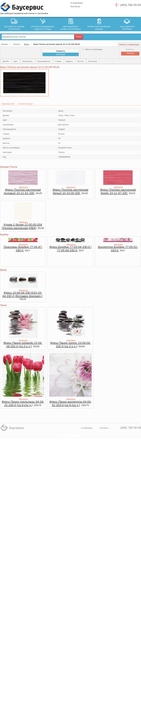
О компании (76, 2)
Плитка (16, 44)
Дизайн (6, 61)
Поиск (78, 37)
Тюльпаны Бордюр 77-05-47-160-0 (22, 248)
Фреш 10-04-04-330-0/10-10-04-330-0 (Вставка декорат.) (22, 294)
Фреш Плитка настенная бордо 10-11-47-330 (118, 191)
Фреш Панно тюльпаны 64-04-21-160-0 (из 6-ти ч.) (23, 403)
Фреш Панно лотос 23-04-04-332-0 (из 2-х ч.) (70, 344)
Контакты (75, 6)
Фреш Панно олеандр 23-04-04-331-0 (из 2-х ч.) (22, 344)
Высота (80, 61)
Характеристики (8, 104)
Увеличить (23, 187)
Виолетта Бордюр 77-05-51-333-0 (118, 248)
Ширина (69, 61)
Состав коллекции (25, 104)
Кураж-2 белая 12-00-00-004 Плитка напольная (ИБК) (22, 226)
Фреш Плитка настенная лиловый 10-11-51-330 (22, 191)
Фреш (26, 44)
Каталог (5, 44)
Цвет (15, 61)
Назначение (27, 61)
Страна (58, 61)
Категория (93, 61)
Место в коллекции (92, 49)
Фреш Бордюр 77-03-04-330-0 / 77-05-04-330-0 (70, 248)
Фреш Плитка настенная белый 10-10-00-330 (70, 191)
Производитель (44, 61)
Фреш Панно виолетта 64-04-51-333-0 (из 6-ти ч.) (70, 403)
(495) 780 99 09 (130, 5)
